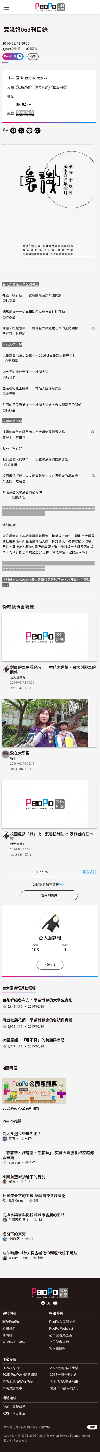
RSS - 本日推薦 (13, 1413)
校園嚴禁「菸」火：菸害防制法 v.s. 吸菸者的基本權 (40, 475)
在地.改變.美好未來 (64, 1381)
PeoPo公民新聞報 (62, 1321)
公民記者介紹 (59, 1342)
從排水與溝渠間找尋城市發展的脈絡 (33, 1214)
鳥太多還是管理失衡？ (21, 1133)
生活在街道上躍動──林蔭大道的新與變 (32, 388)
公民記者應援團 (60, 1335)
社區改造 (24, 87)
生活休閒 (59, 87)
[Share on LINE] (29, 131)
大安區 (41, 78)
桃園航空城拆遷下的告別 (23, 1176)
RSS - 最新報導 (13, 1407)
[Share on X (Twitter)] (21, 131)
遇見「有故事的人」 (65, 1388)
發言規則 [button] (89, 872)
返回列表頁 (49, 895)
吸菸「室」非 (12, 448)
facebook (43, 1303)
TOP (92, 1426)
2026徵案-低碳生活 (64, 1368)
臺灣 (19, 78)
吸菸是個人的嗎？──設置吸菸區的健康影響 (35, 459)
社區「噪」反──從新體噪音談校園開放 (32, 295)
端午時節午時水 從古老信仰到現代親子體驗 (39, 1252)
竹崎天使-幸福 (18, 1219)
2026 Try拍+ (11, 1368)
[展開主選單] (6, 8)
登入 (62, 884)
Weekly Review (13, 1342)
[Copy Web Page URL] (37, 131)
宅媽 (12, 1181)
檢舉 (33, 56)
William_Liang (18, 1257)
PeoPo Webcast (61, 1328)
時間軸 (7, 1335)
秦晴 (12, 1138)
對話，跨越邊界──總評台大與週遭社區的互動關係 (40, 327)
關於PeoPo (10, 1321)
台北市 (30, 78)
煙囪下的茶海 (14, 1233)
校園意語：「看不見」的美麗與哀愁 (33, 1040)
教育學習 (41, 87)
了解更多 (49, 965)
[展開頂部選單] (94, 8)
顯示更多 (24, 104)
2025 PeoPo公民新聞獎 (19, 1374)
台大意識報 (18, 677)
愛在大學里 (20, 752)
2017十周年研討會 (63, 1374)
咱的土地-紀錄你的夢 (17, 1381)
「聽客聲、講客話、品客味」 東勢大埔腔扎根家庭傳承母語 (48, 1155)
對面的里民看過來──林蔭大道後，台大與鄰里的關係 (41, 404)
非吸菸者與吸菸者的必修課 (22, 492)
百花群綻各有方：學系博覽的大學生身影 (37, 1000)
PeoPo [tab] (42, 872)
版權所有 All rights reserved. (26, 113)
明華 (13, 758)
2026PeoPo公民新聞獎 (20, 1108)
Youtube (55, 1303)
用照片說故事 (12, 1388)
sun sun (14, 1162)
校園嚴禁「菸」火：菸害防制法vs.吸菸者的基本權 (51, 836)
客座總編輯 (57, 1348)
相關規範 (9, 1328)
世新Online (16, 1200)
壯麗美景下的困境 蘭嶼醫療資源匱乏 (34, 1195)
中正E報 (14, 1239)
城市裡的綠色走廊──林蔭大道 (25, 371)
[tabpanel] (49, 884)
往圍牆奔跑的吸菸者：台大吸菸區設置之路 (33, 431)
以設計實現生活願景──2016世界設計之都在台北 (39, 355)
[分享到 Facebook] (13, 131)
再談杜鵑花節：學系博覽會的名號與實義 (37, 1020)
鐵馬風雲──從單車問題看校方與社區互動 (33, 311)
